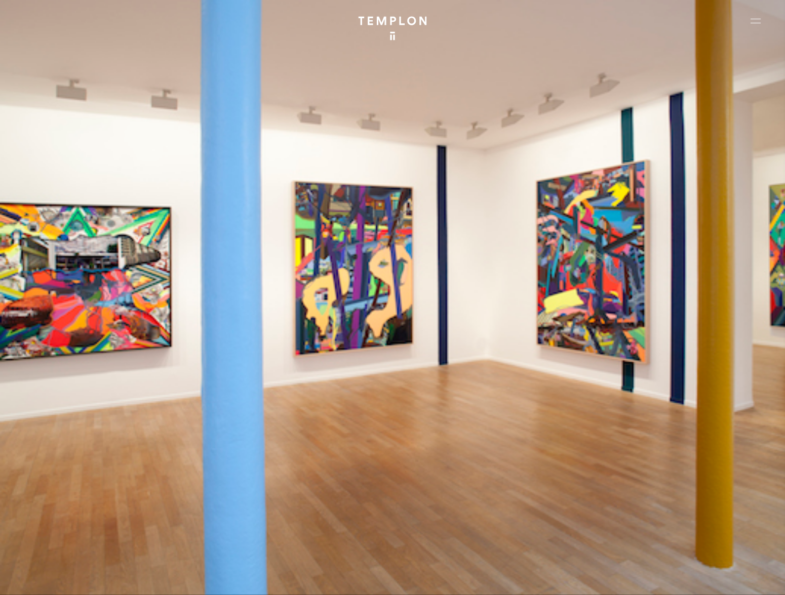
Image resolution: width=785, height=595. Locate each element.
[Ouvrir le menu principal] (755, 21)
